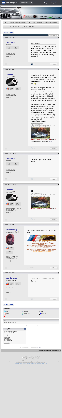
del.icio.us (43, 313)
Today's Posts (54, 17)
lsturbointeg (11, 230)
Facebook (25, 311)
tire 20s (5, 322)
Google (7, 313)
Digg (42, 311)
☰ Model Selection (26, 2)
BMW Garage (42, 17)
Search (58, 17)
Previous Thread (28, 325)
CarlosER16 (10, 43)
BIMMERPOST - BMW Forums (51, 350)
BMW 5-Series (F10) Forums (35, 22)
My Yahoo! (8, 316)
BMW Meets (45, 17)
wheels (9, 322)
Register (54, 3)
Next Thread (35, 325)
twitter (7, 311)
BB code (6, 337)
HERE (53, 139)
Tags (5, 320)
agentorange (11, 278)
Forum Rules (7, 342)
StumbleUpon (26, 313)
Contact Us (40, 350)
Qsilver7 (9, 74)
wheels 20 (13, 322)
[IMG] (5, 339)
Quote (53, 64)
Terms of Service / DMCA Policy (30, 363)
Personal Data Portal (42, 363)
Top (60, 350)
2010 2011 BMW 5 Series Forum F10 (18, 22)
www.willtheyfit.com (38, 121)
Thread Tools (53, 35)
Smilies (5, 338)
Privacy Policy (18, 363)
